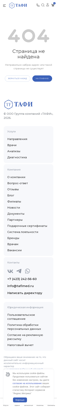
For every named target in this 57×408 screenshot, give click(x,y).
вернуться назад (17, 78)
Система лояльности (22, 232)
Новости (13, 207)
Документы (15, 213)
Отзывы (13, 189)
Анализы (13, 151)
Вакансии (14, 250)
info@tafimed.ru (20, 286)
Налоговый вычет (20, 345)
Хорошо (19, 400)
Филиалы (14, 201)
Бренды (13, 238)
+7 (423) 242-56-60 (22, 279)
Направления (17, 139)
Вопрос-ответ (17, 183)
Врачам (12, 244)
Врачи (12, 145)
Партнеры (15, 220)
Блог (10, 195)
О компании (16, 177)
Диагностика (17, 157)
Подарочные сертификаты (27, 226)
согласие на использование (27, 383)
